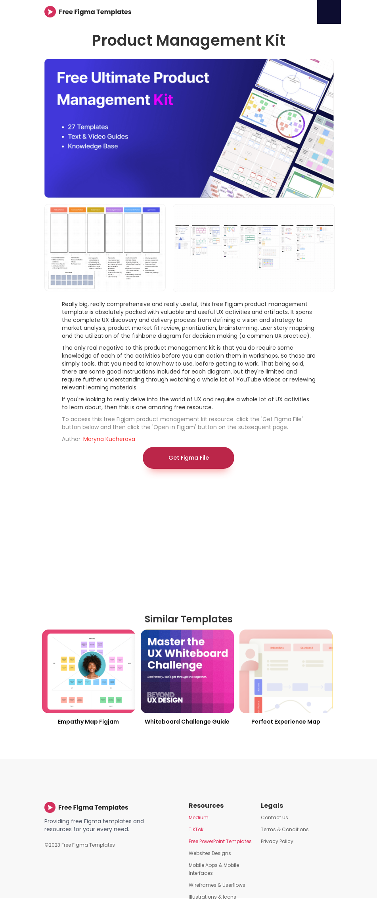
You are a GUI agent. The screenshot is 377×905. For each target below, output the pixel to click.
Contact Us (274, 817)
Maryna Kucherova (109, 439)
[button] (329, 12)
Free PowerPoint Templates (220, 841)
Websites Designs (210, 853)
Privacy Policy (277, 841)
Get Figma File (188, 458)
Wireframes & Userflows (217, 885)
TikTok (196, 829)
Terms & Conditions (285, 829)
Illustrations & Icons (212, 896)
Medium (199, 817)
